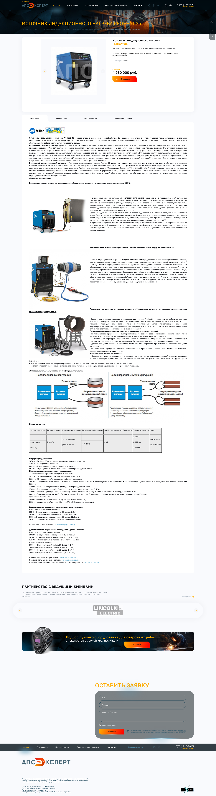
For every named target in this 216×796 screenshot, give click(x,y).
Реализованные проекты (116, 5)
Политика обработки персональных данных (39, 788)
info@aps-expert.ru (135, 747)
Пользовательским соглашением (164, 732)
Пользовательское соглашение (34, 790)
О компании (72, 5)
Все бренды (186, 596)
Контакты (138, 5)
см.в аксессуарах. (68, 557)
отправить (112, 731)
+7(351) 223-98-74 (185, 5)
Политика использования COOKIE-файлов (38, 786)
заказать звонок (188, 6)
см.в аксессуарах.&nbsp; (65, 524)
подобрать (137, 644)
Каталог (56, 5)
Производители (91, 5)
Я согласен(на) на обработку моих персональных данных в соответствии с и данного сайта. (158, 731)
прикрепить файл (108, 725)
